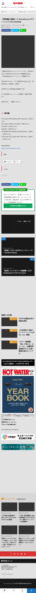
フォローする (24, 224)
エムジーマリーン (17, 27)
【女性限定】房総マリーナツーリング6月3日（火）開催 (26, 332)
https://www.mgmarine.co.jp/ (10, 148)
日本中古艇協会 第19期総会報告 (26, 320)
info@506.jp (9, 569)
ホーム (4, 590)
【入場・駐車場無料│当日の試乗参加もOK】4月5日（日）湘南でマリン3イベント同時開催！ (26, 518)
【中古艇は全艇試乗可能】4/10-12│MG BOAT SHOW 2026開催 (8, 517)
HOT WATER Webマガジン (23, 583)
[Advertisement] (18, 293)
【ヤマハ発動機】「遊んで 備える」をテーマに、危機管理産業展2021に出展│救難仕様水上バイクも (26, 347)
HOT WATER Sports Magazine (9, 429)
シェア (13, 590)
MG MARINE (7, 27)
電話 (22, 590)
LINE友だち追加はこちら (18, 206)
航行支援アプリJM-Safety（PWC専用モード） (14, 7)
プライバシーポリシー (7, 574)
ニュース (12, 12)
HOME (5, 11)
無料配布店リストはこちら (8, 422)
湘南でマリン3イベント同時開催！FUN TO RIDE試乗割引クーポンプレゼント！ (26, 541)
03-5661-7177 (9, 568)
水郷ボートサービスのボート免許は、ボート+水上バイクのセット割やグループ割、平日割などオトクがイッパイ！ (9, 542)
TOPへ (31, 590)
